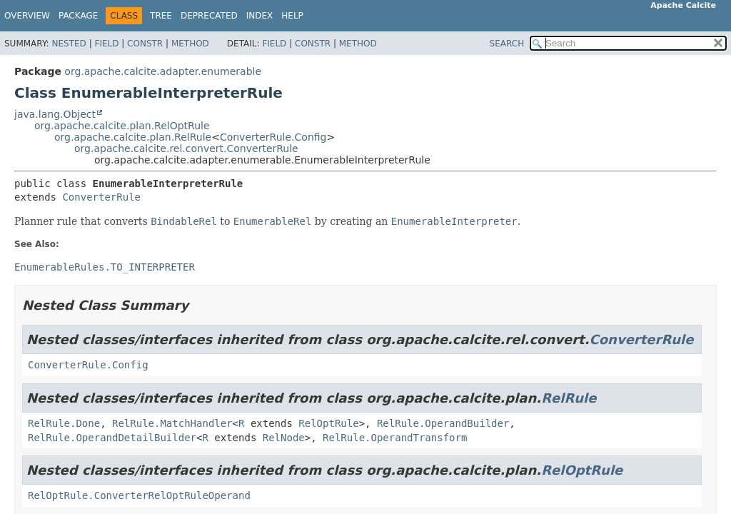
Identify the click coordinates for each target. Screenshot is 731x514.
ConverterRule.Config (273, 137)
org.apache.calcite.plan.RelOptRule (122, 125)
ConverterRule (101, 197)
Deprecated (209, 16)
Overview (27, 16)
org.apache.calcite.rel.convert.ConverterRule (186, 148)
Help (292, 16)
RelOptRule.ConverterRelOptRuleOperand (139, 495)
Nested (68, 44)
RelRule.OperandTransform (395, 437)
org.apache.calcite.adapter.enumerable (162, 71)
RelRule (568, 397)
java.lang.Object (55, 114)
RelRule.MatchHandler (172, 423)
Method (190, 44)
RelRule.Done (64, 423)
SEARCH (507, 44)
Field (106, 44)
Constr (145, 44)
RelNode (284, 437)
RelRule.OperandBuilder (443, 423)
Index (259, 16)
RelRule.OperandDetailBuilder (112, 437)
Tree (161, 16)
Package (78, 16)
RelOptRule (328, 423)
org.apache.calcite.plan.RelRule (132, 137)
